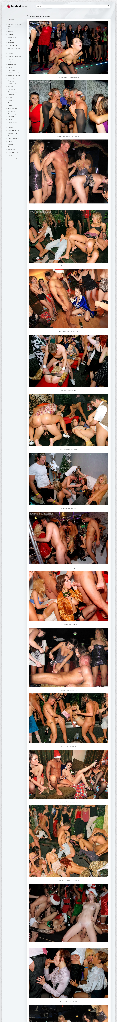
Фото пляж (11, 70)
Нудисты (10, 86)
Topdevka (20, 6)
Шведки (10, 125)
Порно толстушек (13, 152)
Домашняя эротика (14, 48)
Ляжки (10, 119)
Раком (10, 141)
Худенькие (11, 42)
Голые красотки (13, 103)
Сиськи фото (12, 37)
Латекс (10, 106)
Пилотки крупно (12, 84)
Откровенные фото (14, 73)
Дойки (10, 136)
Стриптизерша (12, 45)
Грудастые (11, 81)
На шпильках (12, 64)
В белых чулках (12, 133)
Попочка (10, 59)
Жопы (10, 155)
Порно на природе (13, 138)
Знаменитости (12, 29)
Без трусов (11, 78)
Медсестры (11, 116)
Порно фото (11, 19)
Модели (10, 144)
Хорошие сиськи (13, 108)
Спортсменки (12, 40)
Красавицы (11, 31)
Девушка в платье (13, 92)
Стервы (10, 67)
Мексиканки (11, 111)
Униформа (11, 62)
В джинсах (11, 95)
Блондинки (11, 34)
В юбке (10, 97)
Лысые (10, 51)
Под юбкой (11, 89)
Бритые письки (12, 122)
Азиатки (10, 147)
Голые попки (11, 22)
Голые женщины (13, 114)
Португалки (11, 127)
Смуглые (10, 53)
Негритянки (11, 149)
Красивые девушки (14, 75)
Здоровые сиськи (13, 130)
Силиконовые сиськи (14, 56)
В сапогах (11, 100)
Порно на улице (12, 158)
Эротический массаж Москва (13, 25)
